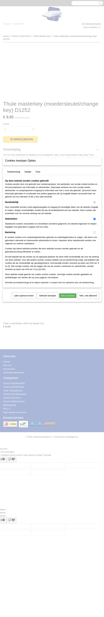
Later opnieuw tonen (24, 323)
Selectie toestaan (47, 323)
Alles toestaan (68, 323)
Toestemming (13, 199)
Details (27, 199)
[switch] (94, 230)
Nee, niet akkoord (88, 323)
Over (38, 199)
